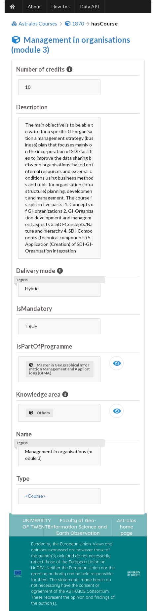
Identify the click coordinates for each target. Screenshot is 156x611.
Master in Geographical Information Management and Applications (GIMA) (59, 368)
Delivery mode (36, 270)
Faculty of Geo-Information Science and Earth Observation (78, 526)
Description (32, 107)
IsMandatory (34, 308)
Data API (89, 6)
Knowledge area (38, 394)
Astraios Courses (34, 23)
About (34, 6)
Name (24, 434)
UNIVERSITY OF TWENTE (36, 523)
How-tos (61, 6)
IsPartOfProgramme (44, 346)
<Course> (35, 496)
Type (22, 478)
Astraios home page (126, 526)
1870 (74, 23)
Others (39, 412)
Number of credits (41, 69)
